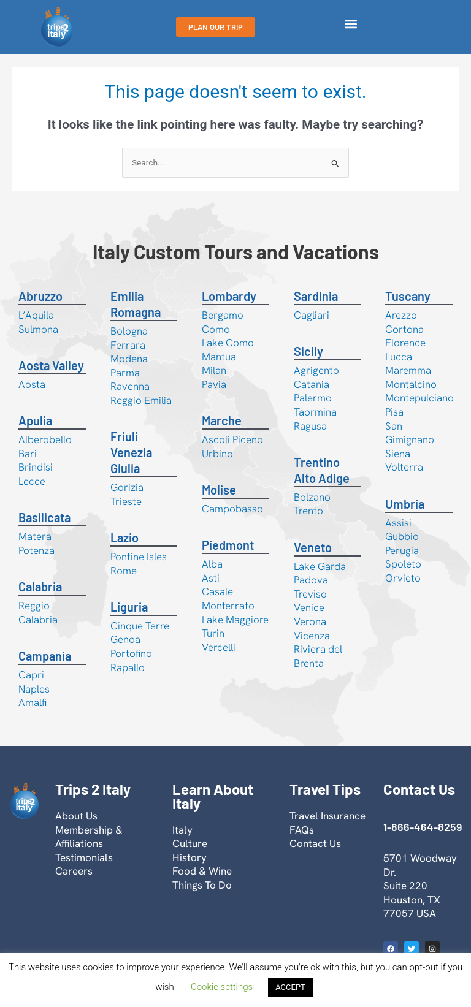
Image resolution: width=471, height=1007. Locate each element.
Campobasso (232, 508)
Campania (44, 655)
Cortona (404, 329)
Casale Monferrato (228, 598)
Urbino (217, 453)
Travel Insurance (327, 816)
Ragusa (310, 426)
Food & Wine (202, 871)
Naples (34, 689)
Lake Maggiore (235, 619)
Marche (222, 420)
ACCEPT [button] (290, 987)
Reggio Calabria (38, 612)
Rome (123, 570)
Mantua (219, 356)
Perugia (402, 550)
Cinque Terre (139, 626)
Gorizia (127, 487)
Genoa (125, 639)
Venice (309, 607)
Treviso (310, 594)
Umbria (404, 503)
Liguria (129, 606)
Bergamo (222, 315)
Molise (219, 489)
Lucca (398, 356)
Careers (74, 871)
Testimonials (84, 857)
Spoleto (403, 564)
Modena (129, 358)
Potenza (36, 550)
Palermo (313, 398)
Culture (189, 843)
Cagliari (311, 315)
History (189, 857)
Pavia (214, 384)
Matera (35, 536)
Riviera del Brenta (318, 656)
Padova (311, 580)
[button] (350, 24)
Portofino (131, 653)
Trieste (126, 501)
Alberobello (45, 439)
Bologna (129, 331)
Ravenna (130, 386)
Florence (405, 342)
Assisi (398, 523)
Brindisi (35, 467)
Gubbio (402, 536)
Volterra (404, 467)
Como (216, 329)
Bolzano (312, 497)
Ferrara (127, 345)
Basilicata (44, 517)
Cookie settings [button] (222, 986)
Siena (397, 453)
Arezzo (401, 315)
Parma (125, 372)
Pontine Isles (138, 556)
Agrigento (316, 370)
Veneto (313, 547)
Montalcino (411, 384)
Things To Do (202, 885)
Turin (213, 633)
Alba (212, 564)
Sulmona (38, 329)
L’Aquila (36, 315)
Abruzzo (40, 296)
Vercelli (219, 647)
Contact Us (315, 843)
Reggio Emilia (141, 400)
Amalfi (32, 702)
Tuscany (408, 296)
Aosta (31, 384)
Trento (308, 510)
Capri (31, 675)
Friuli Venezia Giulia (131, 452)
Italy (182, 830)
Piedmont (228, 545)
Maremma (408, 370)
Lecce (31, 481)
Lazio (124, 537)
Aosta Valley (51, 365)
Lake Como (228, 342)
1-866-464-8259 (422, 827)
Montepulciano (419, 398)
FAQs (301, 830)
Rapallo (127, 667)
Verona (310, 621)
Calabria (40, 586)
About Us (76, 816)
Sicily (308, 351)
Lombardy (229, 296)
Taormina (315, 412)
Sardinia (316, 296)
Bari (27, 453)
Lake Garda (320, 566)
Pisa (394, 412)
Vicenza (312, 635)
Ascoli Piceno (232, 439)
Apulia (35, 420)
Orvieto (403, 578)
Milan (214, 370)
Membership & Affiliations (89, 837)
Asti (211, 578)
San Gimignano (409, 433)
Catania (311, 384)
